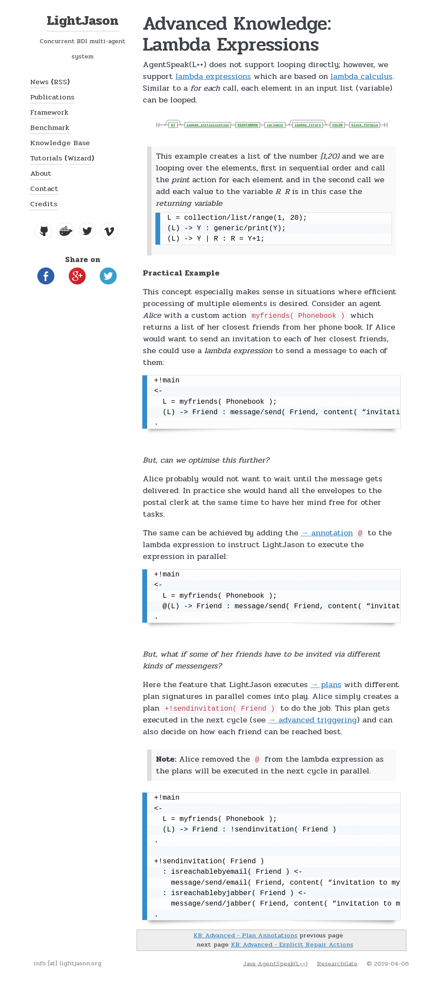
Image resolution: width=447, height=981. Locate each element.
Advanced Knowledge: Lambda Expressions (237, 34)
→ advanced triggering (312, 720)
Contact (44, 188)
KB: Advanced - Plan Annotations (245, 935)
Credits (43, 204)
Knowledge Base (60, 143)
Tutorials (46, 158)
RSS (60, 82)
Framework (49, 112)
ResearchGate (337, 963)
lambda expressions (213, 76)
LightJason (83, 20)
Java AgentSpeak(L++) (275, 963)
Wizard (79, 158)
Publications (52, 97)
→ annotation (327, 533)
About (41, 173)
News (39, 82)
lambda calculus (361, 76)
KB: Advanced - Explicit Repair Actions (292, 944)
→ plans (325, 684)
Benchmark (49, 127)
